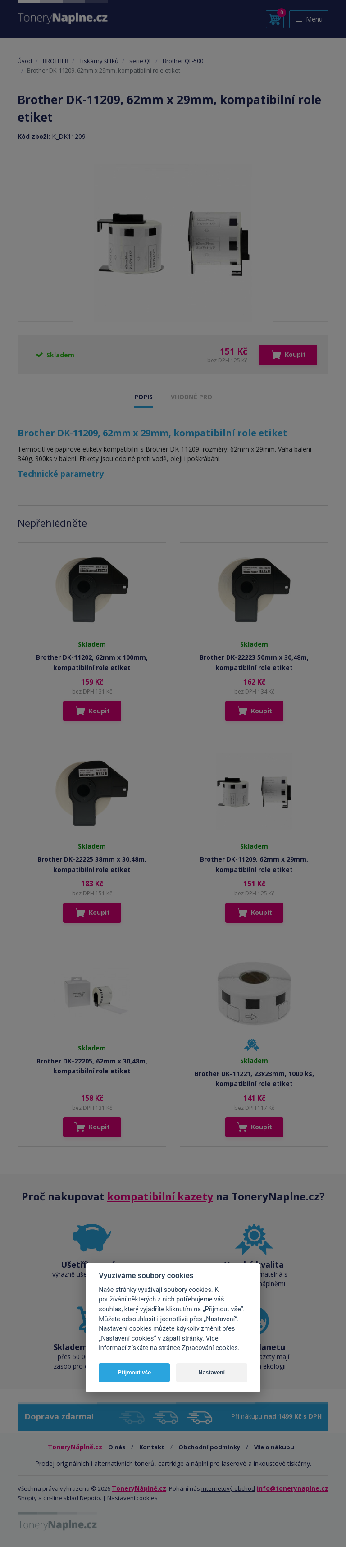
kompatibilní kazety (160, 1196)
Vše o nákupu (274, 1447)
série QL (140, 61)
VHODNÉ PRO (191, 396)
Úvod (25, 61)
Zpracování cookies (210, 1348)
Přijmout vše (134, 1372)
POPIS (143, 396)
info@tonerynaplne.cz (292, 1488)
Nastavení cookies (132, 1498)
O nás (116, 1447)
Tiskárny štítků (98, 61)
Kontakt (151, 1447)
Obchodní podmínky (209, 1447)
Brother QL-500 (183, 61)
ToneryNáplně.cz (139, 1488)
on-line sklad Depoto (71, 1498)
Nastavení (211, 1372)
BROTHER (55, 61)
